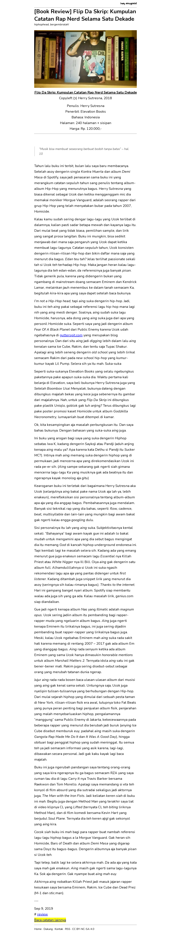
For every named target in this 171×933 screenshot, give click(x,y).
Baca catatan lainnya (50, 920)
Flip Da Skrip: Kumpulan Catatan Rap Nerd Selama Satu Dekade (85, 92)
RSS (68, 929)
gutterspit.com (71, 335)
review (42, 914)
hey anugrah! (128, 3)
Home (38, 929)
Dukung (48, 929)
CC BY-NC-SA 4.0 (83, 929)
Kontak (59, 929)
